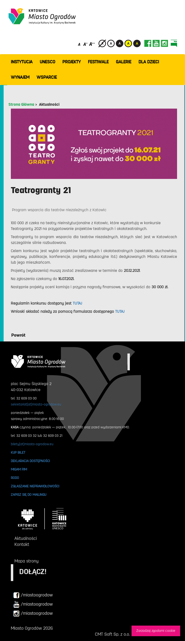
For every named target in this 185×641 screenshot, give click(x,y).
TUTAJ (77, 303)
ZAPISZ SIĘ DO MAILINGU (28, 494)
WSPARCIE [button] (47, 77)
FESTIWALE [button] (98, 62)
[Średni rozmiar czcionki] (85, 44)
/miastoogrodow (33, 595)
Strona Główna (21, 104)
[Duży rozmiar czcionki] (92, 44)
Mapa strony (26, 561)
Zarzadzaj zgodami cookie (155, 630)
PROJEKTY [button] (71, 62)
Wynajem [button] (20, 77)
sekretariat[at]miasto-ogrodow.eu (36, 404)
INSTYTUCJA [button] (22, 62)
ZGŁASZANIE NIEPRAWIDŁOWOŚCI (35, 486)
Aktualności (49, 104)
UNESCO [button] (47, 62)
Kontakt (21, 544)
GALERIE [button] (123, 62)
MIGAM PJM (19, 469)
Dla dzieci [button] (149, 62)
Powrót (18, 335)
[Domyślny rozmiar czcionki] (80, 44)
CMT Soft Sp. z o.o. (112, 634)
